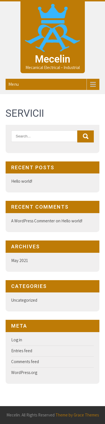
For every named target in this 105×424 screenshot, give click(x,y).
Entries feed (21, 350)
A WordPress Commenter (33, 220)
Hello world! (21, 181)
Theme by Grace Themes (77, 415)
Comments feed (25, 361)
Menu (13, 84)
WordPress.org (24, 372)
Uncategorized (24, 300)
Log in (16, 339)
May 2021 (19, 260)
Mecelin (52, 59)
